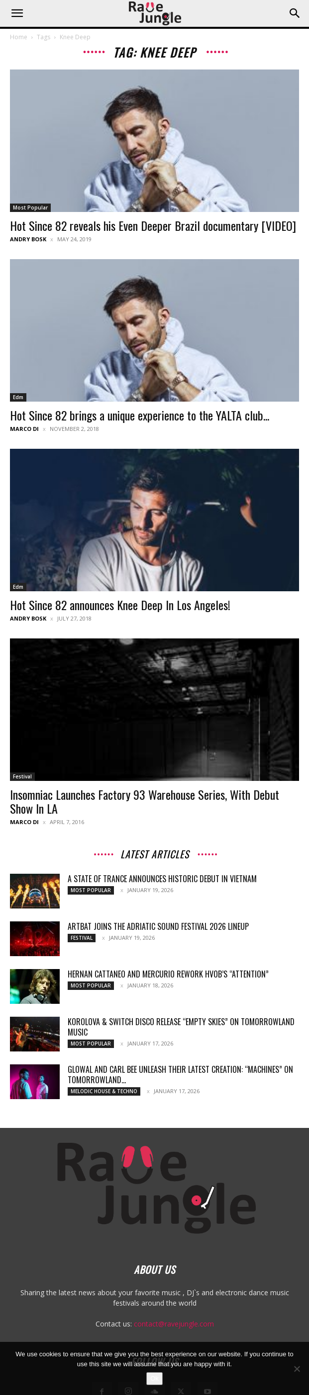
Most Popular (30, 207)
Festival (22, 776)
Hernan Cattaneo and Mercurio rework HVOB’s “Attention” (168, 974)
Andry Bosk (28, 239)
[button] (17, 13)
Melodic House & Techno (104, 1091)
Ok (154, 1378)
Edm (18, 397)
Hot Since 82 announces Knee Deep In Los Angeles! (120, 605)
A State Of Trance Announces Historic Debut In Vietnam (162, 879)
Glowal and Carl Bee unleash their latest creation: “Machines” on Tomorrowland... (180, 1074)
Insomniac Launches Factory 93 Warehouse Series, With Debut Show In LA (144, 801)
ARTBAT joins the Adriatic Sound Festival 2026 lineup (158, 926)
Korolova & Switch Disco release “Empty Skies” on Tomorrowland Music (181, 1027)
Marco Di (24, 428)
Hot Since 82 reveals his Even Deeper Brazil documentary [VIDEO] (153, 225)
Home (18, 37)
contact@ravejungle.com (174, 1323)
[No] (297, 1369)
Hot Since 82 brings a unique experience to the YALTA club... (139, 415)
